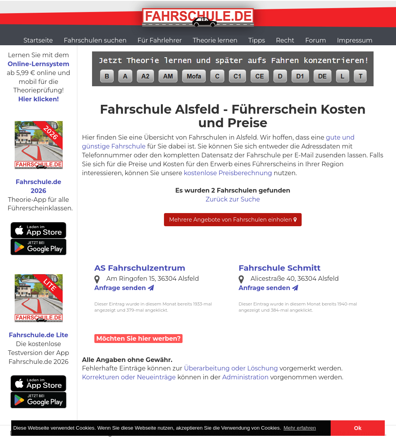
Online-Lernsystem (38, 64)
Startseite (38, 40)
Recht (285, 40)
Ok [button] (358, 428)
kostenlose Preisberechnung (228, 173)
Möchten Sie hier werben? (138, 338)
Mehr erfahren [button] (299, 428)
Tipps (256, 40)
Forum (315, 40)
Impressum (354, 40)
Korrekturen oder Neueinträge (129, 377)
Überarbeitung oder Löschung (231, 368)
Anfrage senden (124, 288)
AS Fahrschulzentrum (139, 268)
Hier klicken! (38, 99)
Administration (245, 377)
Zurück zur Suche (233, 199)
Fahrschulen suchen (95, 40)
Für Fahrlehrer (160, 40)
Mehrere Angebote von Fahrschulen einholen (232, 219)
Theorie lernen (215, 40)
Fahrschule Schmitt (280, 268)
